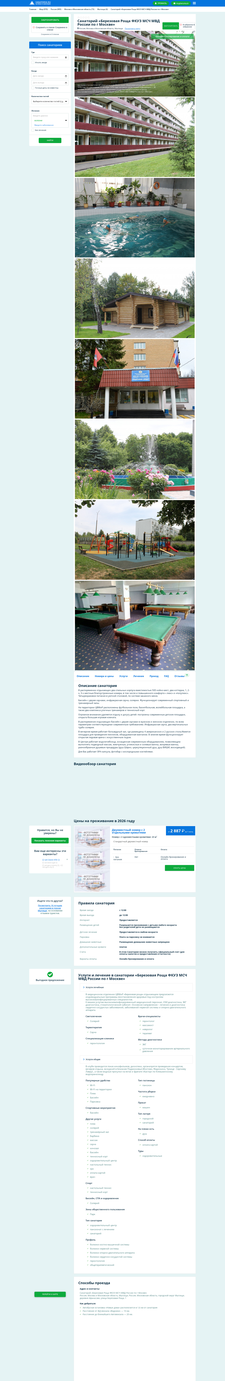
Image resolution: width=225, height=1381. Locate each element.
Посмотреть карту (132, 28)
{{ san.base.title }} (51, 859)
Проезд (154, 676)
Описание (83, 676)
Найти (50, 140)
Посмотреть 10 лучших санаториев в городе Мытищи (50, 908)
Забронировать (50, 20)
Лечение (138, 676)
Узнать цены (179, 868)
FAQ (166, 676)
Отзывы (180, 675)
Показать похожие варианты (50, 840)
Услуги (123, 676)
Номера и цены (104, 676)
